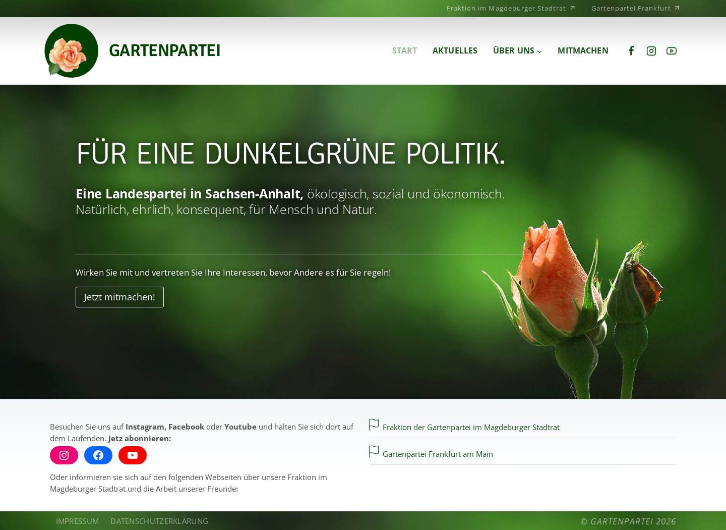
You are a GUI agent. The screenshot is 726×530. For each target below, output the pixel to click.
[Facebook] (631, 51)
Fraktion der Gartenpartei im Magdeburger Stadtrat (471, 427)
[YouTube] (671, 51)
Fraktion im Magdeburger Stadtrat (511, 7)
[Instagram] (651, 51)
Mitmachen (583, 50)
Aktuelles (455, 50)
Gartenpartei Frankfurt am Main (438, 454)
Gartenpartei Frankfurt (636, 7)
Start (404, 50)
